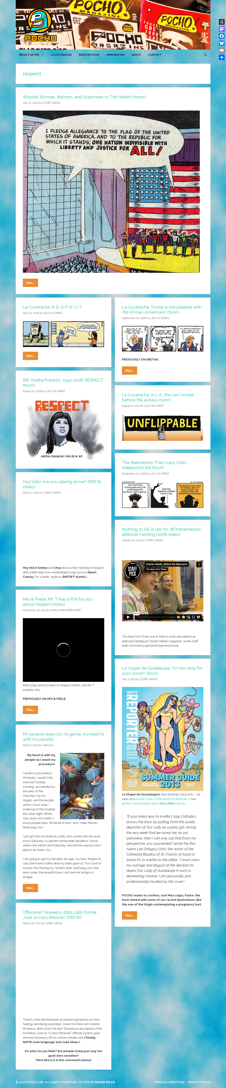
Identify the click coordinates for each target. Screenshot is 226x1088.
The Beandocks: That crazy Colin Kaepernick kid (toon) (154, 465)
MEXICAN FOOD (89, 54)
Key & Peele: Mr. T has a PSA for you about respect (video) (58, 602)
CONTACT (155, 54)
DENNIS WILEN (104, 1082)
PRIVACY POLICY (199, 1082)
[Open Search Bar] (205, 55)
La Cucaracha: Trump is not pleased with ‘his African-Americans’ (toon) (161, 309)
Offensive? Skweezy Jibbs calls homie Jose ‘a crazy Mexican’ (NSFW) (59, 915)
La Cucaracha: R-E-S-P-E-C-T (52, 307)
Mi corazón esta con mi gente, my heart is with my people (63, 737)
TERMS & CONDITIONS (169, 1082)
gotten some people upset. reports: (154, 803)
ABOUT (136, 54)
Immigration (115, 54)
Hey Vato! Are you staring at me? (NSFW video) (62, 484)
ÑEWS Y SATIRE (33, 55)
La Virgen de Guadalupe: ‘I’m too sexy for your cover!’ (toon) (162, 671)
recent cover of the (161, 799)
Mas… (32, 283)
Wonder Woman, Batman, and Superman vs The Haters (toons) (84, 96)
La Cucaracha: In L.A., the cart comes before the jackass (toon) (158, 397)
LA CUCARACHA (61, 54)
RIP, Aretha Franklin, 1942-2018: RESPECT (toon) (63, 383)
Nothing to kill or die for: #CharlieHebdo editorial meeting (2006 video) (161, 532)
